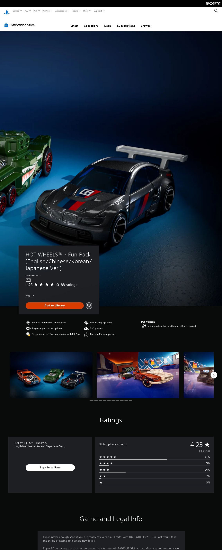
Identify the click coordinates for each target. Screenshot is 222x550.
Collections (91, 22)
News (75, 10)
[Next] (213, 371)
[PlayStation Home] (7, 11)
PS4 (35, 10)
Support (98, 10)
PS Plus (46, 10)
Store (85, 10)
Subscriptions (126, 22)
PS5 (26, 10)
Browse (146, 22)
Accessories (61, 10)
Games (15, 10)
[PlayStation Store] (20, 21)
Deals (107, 22)
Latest (74, 22)
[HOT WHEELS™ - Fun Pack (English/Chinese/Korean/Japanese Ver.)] (51, 371)
